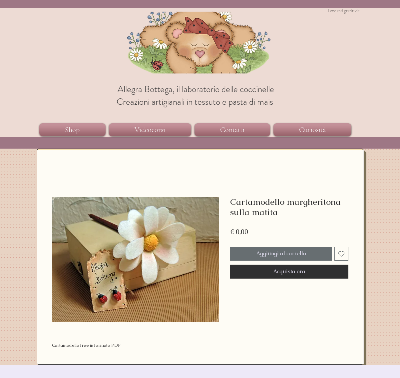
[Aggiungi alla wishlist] (341, 254)
